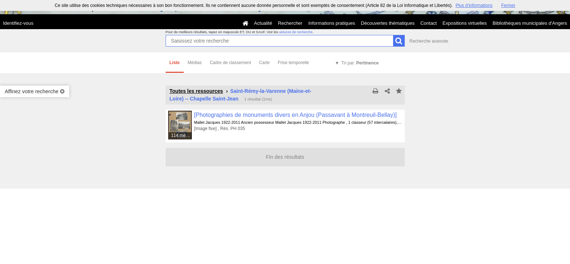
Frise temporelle (293, 62)
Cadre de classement (230, 62)
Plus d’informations (474, 5)
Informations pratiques (331, 23)
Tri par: (360, 63)
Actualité (263, 23)
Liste (175, 62)
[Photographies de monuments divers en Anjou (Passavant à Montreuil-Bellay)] (295, 115)
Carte (264, 62)
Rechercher (290, 23)
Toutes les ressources (196, 91)
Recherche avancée (428, 41)
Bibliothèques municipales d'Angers (529, 23)
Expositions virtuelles (465, 23)
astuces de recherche (296, 32)
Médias (195, 62)
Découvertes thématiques (388, 23)
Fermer (508, 5)
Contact (428, 23)
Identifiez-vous (18, 23)
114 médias (181, 135)
